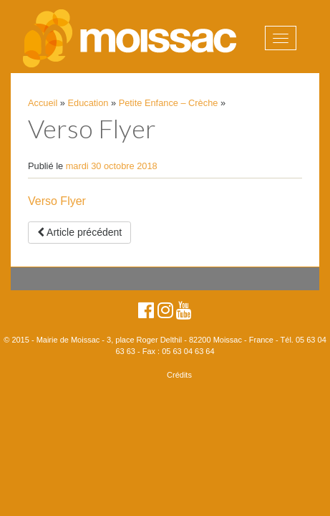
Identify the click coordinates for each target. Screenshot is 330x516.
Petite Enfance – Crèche (168, 102)
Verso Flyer (57, 201)
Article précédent (79, 232)
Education (88, 102)
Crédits (179, 375)
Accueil (42, 102)
